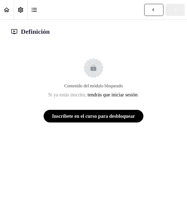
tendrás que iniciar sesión (112, 94)
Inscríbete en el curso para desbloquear (93, 116)
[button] (7, 9)
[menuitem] (20, 9)
